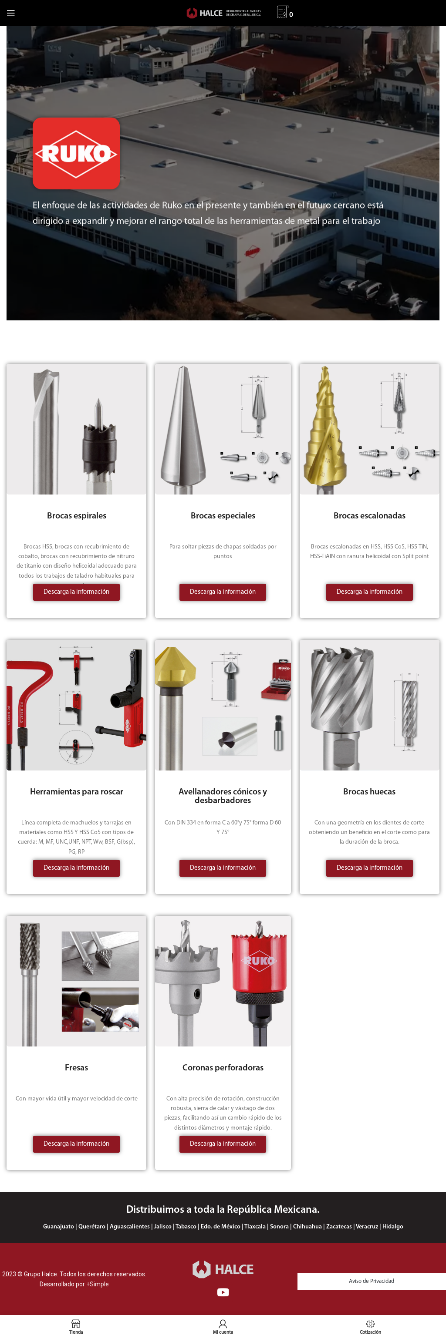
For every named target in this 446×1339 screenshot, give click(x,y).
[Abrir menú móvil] (11, 13)
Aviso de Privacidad (371, 1281)
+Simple (97, 1284)
